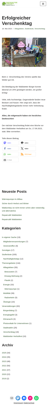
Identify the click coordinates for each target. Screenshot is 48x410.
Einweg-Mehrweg (11, 276)
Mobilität (6, 293)
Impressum (18, 403)
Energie (6, 285)
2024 (4, 357)
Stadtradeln (8, 328)
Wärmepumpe (10, 289)
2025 (4, 353)
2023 (4, 361)
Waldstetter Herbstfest (12, 336)
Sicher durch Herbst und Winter (15, 203)
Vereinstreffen (9, 246)
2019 (4, 378)
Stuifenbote (29, 29)
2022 (4, 366)
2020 (4, 374)
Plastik (7, 280)
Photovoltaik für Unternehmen (16, 323)
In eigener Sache (9, 237)
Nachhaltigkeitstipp (11, 259)
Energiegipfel (8, 315)
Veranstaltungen (9, 306)
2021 (4, 370)
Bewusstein (9, 272)
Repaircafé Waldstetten (12, 215)
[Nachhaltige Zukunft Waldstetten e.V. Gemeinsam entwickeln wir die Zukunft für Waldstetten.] (9, 4)
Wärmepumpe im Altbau (12, 199)
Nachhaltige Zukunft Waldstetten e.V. (28, 407)
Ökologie (7, 302)
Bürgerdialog (8, 310)
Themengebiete (8, 263)
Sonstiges (6, 250)
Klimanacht (8, 319)
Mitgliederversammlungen (14, 241)
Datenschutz (29, 403)
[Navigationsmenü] (43, 4)
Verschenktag (40, 29)
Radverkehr (9, 297)
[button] (11, 143)
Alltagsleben (19, 29)
